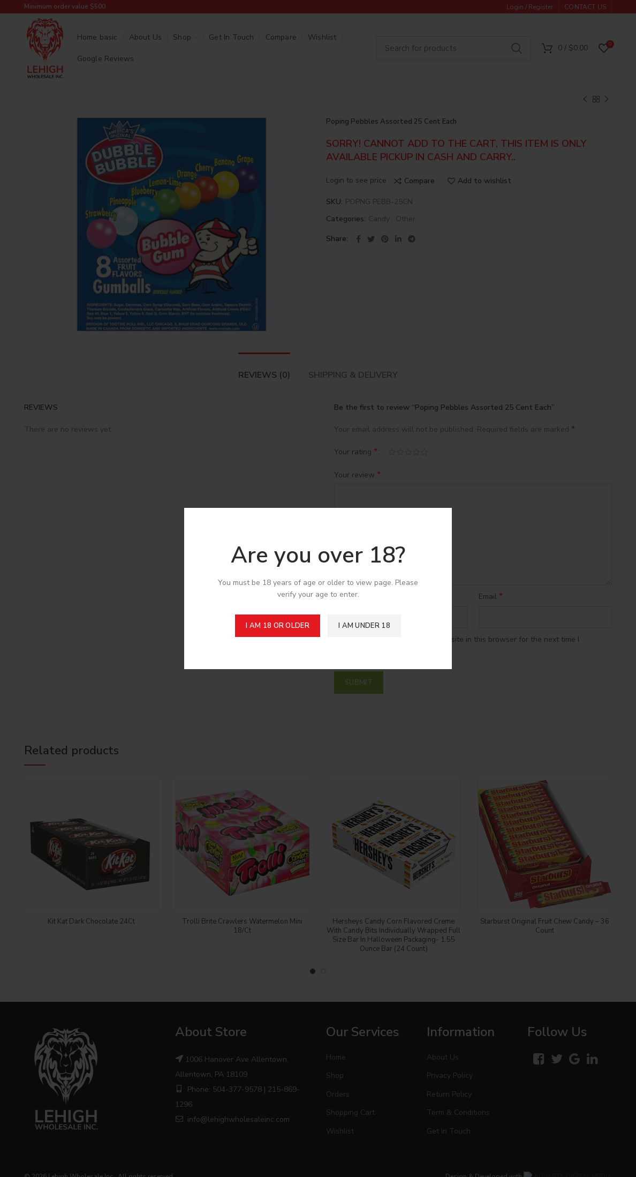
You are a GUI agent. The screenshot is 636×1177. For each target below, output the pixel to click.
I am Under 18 (364, 626)
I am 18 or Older (277, 626)
